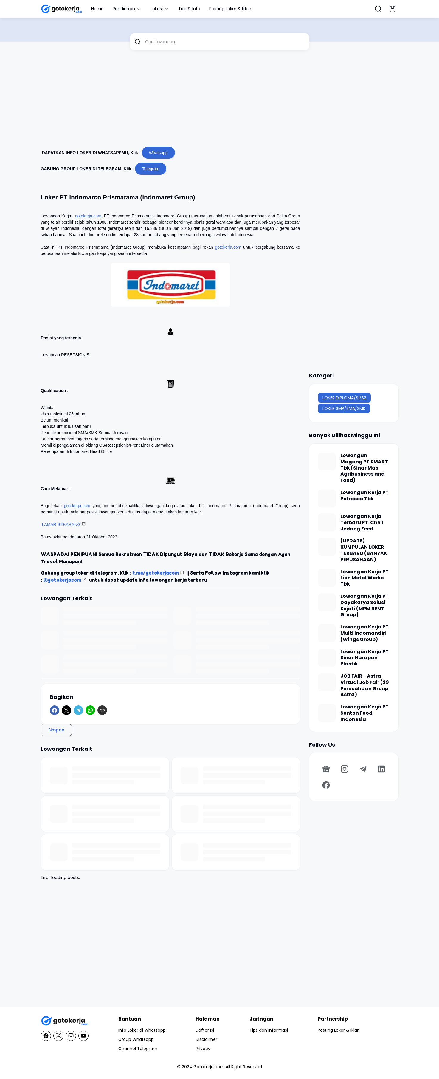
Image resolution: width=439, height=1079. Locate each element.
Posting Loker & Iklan (230, 9)
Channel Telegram (137, 1049)
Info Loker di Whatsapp (142, 1030)
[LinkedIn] (381, 769)
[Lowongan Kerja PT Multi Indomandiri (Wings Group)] (327, 633)
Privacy (203, 1049)
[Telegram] (78, 710)
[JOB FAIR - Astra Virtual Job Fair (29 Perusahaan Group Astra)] (327, 682)
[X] (66, 710)
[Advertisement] (219, 101)
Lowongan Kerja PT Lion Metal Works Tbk (364, 578)
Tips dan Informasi (268, 1030)
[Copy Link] (102, 710)
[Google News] (326, 769)
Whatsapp (158, 152)
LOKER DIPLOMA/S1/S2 (344, 398)
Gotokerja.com (208, 1067)
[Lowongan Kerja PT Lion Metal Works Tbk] (327, 578)
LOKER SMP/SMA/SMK (343, 408)
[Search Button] (378, 9)
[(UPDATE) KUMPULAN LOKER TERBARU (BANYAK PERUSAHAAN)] (327, 547)
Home (97, 9)
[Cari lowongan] (225, 41)
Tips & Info (189, 9)
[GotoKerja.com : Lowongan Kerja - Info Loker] (65, 1021)
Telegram (150, 168)
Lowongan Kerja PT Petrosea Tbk (364, 496)
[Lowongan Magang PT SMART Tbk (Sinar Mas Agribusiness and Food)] (327, 461)
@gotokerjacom (62, 580)
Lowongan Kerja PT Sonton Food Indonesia (364, 713)
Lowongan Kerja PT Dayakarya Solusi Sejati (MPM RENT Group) (364, 605)
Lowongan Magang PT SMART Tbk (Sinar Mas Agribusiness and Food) (364, 468)
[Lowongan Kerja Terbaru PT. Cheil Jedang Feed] (327, 522)
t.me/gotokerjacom (155, 573)
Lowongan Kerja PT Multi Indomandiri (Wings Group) (364, 633)
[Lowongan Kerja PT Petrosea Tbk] (327, 498)
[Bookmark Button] (392, 9)
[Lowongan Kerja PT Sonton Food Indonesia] (327, 713)
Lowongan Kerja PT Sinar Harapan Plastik (364, 658)
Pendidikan (127, 9)
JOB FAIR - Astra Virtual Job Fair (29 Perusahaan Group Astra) (364, 685)
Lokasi (160, 9)
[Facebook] (54, 710)
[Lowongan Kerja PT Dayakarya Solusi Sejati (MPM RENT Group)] (327, 602)
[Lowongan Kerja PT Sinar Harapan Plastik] (327, 658)
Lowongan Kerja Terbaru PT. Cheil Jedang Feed (361, 522)
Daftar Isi (205, 1030)
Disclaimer (206, 1039)
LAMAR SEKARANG (61, 524)
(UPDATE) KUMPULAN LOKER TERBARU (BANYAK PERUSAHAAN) (363, 550)
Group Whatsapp (136, 1039)
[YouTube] (83, 1036)
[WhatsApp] (90, 710)
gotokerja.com (88, 215)
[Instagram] (344, 769)
